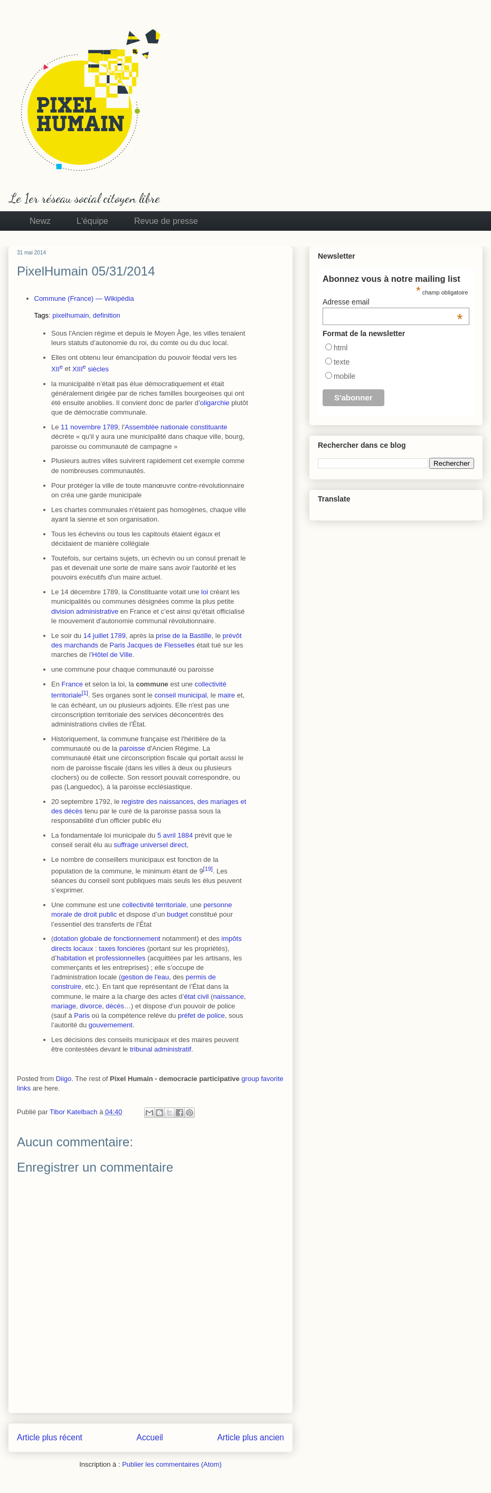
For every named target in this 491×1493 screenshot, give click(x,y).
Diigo (64, 1079)
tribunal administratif (160, 1049)
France (72, 684)
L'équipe (92, 221)
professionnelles (121, 958)
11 (64, 427)
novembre (85, 427)
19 (208, 869)
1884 (185, 835)
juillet (101, 636)
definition (106, 315)
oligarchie (215, 403)
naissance (228, 996)
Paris (118, 645)
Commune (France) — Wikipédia (84, 298)
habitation (71, 958)
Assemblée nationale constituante (176, 427)
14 (87, 636)
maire (226, 696)
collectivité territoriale (154, 905)
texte (342, 362)
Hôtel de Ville (112, 655)
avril (169, 835)
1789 (110, 427)
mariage (63, 1006)
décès (115, 1006)
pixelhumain (70, 315)
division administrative (84, 611)
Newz (40, 221)
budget (177, 914)
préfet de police (201, 1015)
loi (204, 592)
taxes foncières (122, 948)
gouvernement (111, 1025)
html (340, 347)
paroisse (132, 748)
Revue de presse (166, 221)
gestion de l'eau (145, 977)
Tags (41, 315)
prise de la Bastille (184, 636)
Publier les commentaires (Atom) (172, 1464)
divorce (91, 1006)
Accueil (150, 1437)
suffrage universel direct (150, 845)
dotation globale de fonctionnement (106, 938)
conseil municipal (181, 696)
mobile (344, 376)
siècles (90, 369)
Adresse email (393, 302)
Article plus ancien (250, 1437)
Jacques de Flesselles (161, 645)
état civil (196, 996)
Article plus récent (49, 1437)
